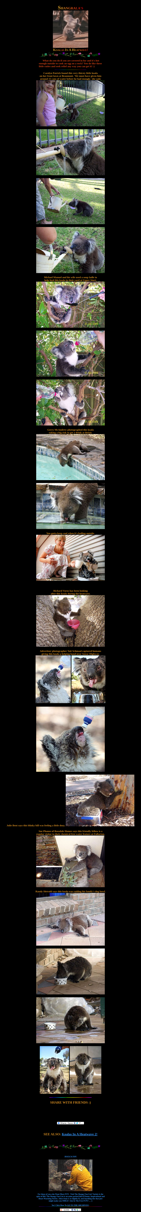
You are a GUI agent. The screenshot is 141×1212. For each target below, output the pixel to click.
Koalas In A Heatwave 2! (79, 1134)
